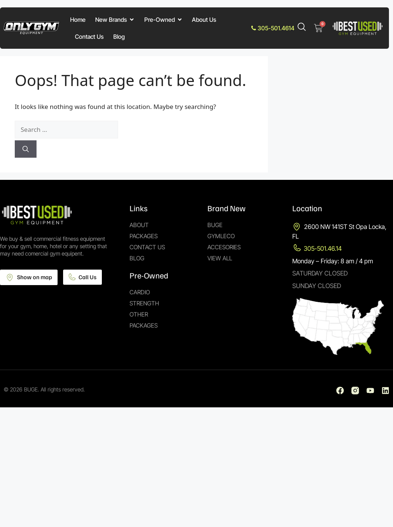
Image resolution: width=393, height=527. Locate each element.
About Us (204, 19)
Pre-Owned (163, 19)
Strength (144, 303)
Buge (215, 225)
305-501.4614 (272, 28)
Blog (119, 36)
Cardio (140, 292)
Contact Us (89, 36)
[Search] (26, 149)
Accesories (224, 247)
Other (139, 314)
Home (78, 19)
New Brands (115, 19)
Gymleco (221, 236)
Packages (144, 236)
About (139, 225)
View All (219, 258)
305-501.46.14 (323, 248)
